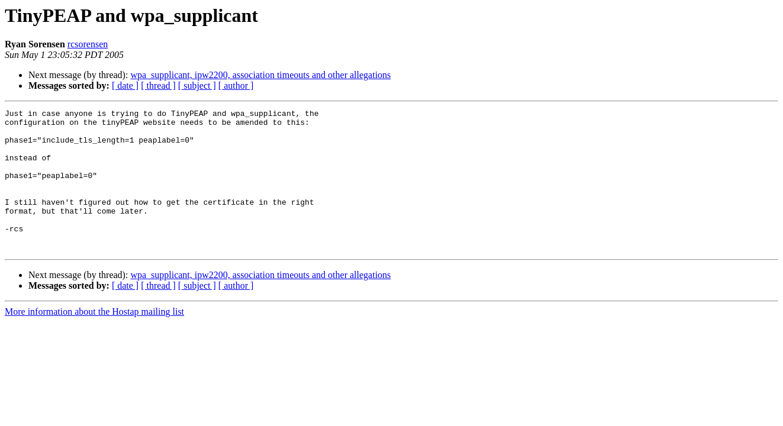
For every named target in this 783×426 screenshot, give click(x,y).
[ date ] (125, 85)
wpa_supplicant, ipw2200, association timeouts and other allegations (260, 75)
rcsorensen (87, 44)
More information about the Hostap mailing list (94, 340)
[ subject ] (197, 85)
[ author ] (236, 85)
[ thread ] (158, 85)
